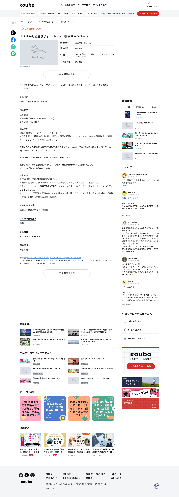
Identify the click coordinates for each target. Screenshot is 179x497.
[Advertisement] (67, 299)
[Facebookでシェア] (13, 39)
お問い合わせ (116, 478)
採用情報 (89, 478)
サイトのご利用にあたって (63, 484)
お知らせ (153, 107)
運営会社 (48, 484)
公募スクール (116, 474)
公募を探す (30, 22)
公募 (128, 107)
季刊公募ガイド (51, 478)
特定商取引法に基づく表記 (83, 484)
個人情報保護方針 (100, 484)
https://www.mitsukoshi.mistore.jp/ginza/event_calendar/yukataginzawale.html (52, 258)
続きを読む (126, 215)
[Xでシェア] (13, 32)
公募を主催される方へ (71, 478)
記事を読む (140, 107)
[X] (26, 475)
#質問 (124, 185)
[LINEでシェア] (13, 53)
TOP (21, 22)
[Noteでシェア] (13, 46)
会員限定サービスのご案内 (95, 474)
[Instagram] (32, 475)
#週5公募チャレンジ (130, 198)
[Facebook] (21, 475)
